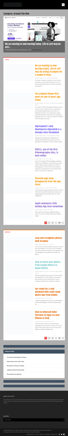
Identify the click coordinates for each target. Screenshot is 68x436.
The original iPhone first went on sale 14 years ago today (47, 97)
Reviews (58, 135)
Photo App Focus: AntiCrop (14, 374)
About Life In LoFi (31, 434)
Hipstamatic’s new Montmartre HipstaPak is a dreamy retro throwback (48, 129)
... (55, 223)
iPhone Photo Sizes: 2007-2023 (15, 361)
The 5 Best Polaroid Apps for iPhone (16, 357)
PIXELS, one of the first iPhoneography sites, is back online (46, 153)
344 (59, 223)
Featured (26, 49)
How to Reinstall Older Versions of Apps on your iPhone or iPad (47, 315)
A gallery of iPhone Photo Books (15, 370)
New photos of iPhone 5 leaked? (15, 365)
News (30, 49)
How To (52, 244)
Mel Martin (38, 298)
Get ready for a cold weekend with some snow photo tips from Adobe (47, 292)
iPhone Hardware (59, 103)
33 (59, 338)
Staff (37, 434)
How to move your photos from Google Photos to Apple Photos (48, 265)
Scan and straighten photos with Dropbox (48, 239)
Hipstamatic (52, 135)
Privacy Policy (54, 434)
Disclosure (47, 434)
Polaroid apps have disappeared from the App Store (48, 182)
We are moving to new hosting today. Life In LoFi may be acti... (33, 45)
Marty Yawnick (13, 49)
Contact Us (41, 434)
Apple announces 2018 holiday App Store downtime (49, 205)
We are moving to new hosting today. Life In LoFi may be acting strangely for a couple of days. (48, 70)
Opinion (37, 105)
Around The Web (54, 271)
